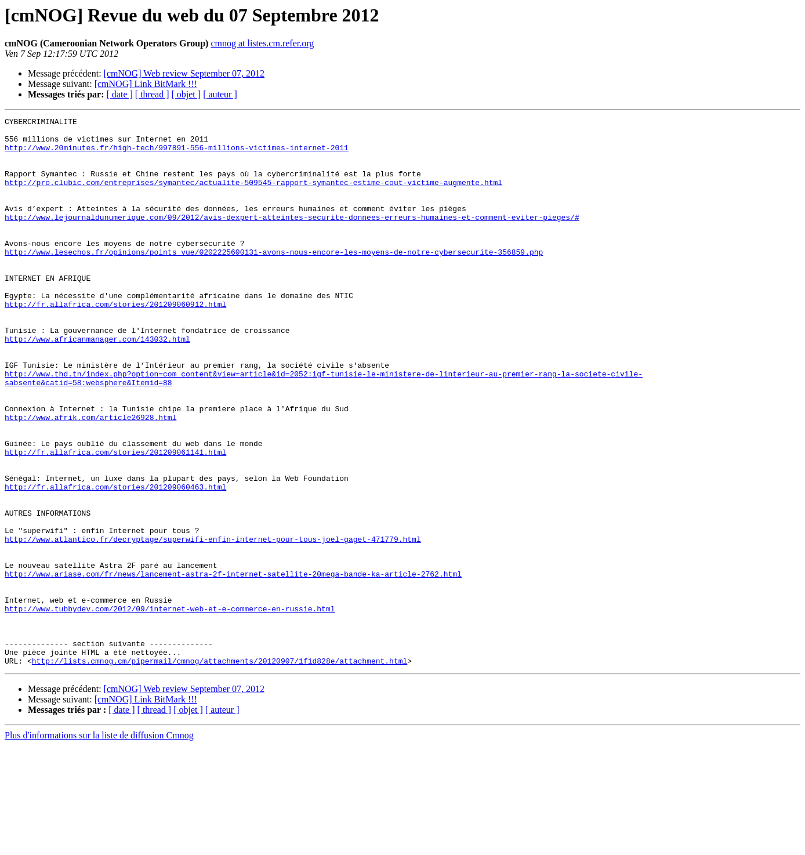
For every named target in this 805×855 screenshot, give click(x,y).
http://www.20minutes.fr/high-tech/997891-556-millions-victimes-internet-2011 (177, 154)
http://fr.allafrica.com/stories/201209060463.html (115, 561)
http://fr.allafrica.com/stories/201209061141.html (115, 520)
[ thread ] (152, 94)
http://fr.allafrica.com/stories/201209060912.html (115, 342)
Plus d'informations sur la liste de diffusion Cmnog (99, 845)
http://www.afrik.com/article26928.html (90, 478)
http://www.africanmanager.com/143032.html (97, 384)
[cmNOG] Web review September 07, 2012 (184, 73)
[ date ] (120, 94)
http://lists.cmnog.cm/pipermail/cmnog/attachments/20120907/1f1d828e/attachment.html (219, 770)
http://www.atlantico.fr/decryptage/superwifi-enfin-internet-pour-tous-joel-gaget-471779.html (213, 624)
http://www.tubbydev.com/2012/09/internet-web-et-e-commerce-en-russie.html (170, 707)
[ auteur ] (220, 94)
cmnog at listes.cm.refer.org (262, 43)
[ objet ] (186, 94)
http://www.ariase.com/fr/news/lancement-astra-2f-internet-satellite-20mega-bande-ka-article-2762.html (233, 666)
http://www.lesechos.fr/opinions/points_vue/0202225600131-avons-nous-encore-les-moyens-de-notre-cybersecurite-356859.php (274, 279)
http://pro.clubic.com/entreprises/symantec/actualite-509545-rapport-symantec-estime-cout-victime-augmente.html (253, 196)
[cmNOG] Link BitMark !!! (146, 84)
